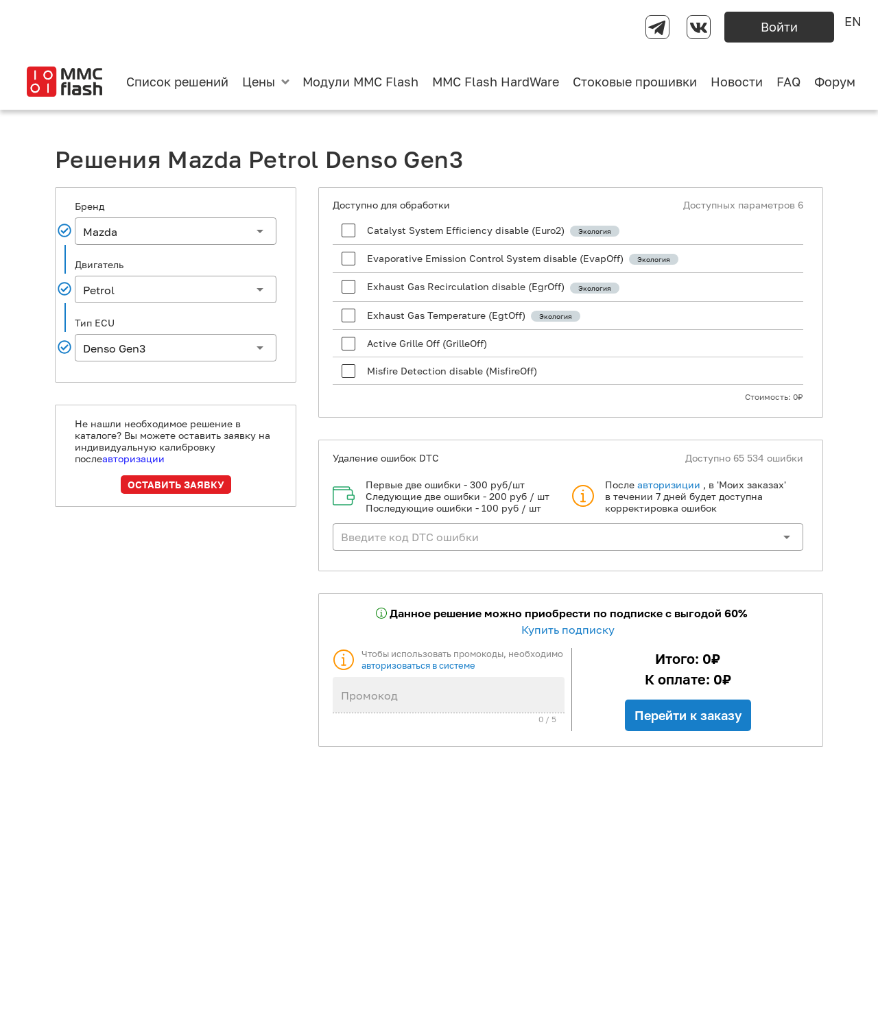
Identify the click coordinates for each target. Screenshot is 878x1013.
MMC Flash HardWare (495, 81)
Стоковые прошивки (635, 81)
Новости (737, 81)
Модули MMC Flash (360, 81)
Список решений (177, 81)
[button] (175, 231)
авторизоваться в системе (418, 665)
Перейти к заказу (687, 715)
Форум (834, 81)
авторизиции (668, 484)
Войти (779, 26)
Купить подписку (568, 629)
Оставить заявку (176, 484)
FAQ (788, 81)
